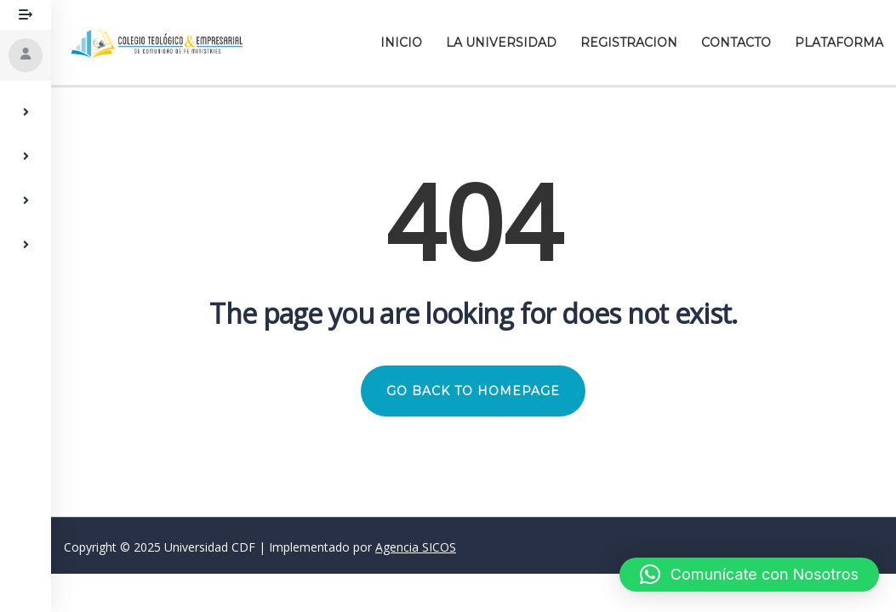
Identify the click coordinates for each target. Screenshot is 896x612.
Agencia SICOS (415, 547)
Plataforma (839, 42)
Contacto (736, 42)
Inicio (401, 42)
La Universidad (501, 42)
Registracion (628, 42)
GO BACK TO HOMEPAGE (474, 391)
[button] (749, 575)
